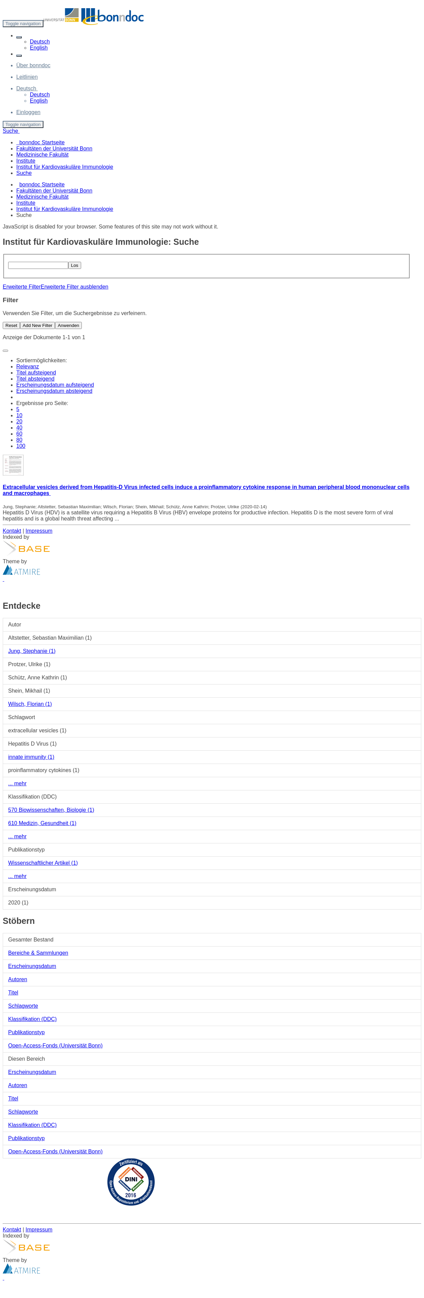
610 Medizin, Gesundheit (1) (42, 823)
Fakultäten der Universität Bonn (54, 191)
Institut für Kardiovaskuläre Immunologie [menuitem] (64, 167)
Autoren (17, 979)
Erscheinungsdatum (32, 966)
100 (20, 446)
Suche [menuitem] (24, 173)
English (39, 48)
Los (74, 265)
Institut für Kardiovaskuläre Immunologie (64, 209)
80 (19, 440)
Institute (25, 203)
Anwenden (68, 325)
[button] (19, 37)
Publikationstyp (26, 1032)
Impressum (38, 531)
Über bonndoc (33, 65)
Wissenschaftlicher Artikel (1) (43, 863)
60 (19, 434)
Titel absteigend (35, 379)
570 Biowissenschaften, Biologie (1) (51, 810)
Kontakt (12, 531)
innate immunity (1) (31, 757)
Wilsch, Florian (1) (30, 704)
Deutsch (40, 41)
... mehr (17, 783)
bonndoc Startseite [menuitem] (40, 142)
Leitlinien (27, 77)
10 (19, 415)
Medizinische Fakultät (42, 197)
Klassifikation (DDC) (32, 1019)
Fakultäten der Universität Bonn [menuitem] (54, 148)
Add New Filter (37, 325)
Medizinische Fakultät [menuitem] (42, 155)
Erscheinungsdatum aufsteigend (55, 385)
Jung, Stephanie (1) (32, 651)
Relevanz (27, 366)
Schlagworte (23, 1006)
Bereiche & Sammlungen (38, 953)
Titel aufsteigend (36, 373)
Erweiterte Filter (22, 287)
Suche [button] (11, 131)
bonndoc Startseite (41, 184)
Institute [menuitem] (25, 161)
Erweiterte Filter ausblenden (74, 287)
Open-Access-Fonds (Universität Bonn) (55, 1045)
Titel (13, 992)
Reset (11, 325)
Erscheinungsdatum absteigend (54, 391)
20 (19, 421)
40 (19, 428)
